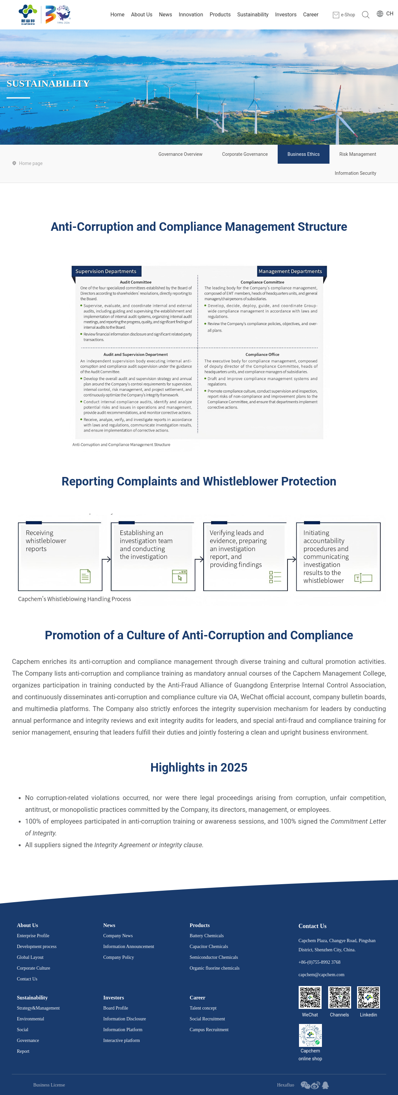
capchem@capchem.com (322, 974)
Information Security (355, 173)
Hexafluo (285, 1085)
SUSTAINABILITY (48, 83)
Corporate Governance (245, 154)
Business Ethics (304, 154)
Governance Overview (180, 154)
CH (389, 13)
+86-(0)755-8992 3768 (320, 962)
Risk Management (357, 154)
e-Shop (348, 14)
